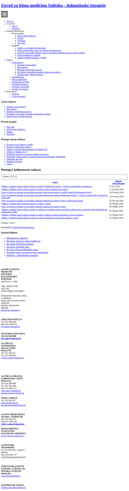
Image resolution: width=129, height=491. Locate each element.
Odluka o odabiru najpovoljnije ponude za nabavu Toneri (26, 204)
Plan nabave (22, 67)
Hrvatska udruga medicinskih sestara (22, 250)
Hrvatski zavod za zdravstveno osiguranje (27, 252)
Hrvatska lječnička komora (20, 244)
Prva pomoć (11, 91)
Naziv (55, 182)
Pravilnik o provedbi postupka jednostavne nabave (39, 72)
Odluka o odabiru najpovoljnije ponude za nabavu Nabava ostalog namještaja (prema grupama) (42, 215)
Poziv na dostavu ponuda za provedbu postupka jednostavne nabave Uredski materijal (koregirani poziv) (46, 192)
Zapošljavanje (18, 77)
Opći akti (21, 43)
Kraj (32, 227)
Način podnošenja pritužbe (28, 55)
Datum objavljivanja (118, 182)
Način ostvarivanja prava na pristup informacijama (39, 50)
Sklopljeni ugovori (14, 159)
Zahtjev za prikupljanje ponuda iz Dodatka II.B (26, 149)
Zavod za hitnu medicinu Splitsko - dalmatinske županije (53, 5)
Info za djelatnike (19, 79)
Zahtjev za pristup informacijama (31, 48)
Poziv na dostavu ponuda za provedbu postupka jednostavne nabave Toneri (33, 206)
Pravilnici (21, 41)
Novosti (9, 21)
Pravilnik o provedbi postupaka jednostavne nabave (28, 114)
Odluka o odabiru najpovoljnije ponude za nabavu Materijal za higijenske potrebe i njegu (39, 218)
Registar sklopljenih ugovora (29, 70)
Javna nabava (17, 62)
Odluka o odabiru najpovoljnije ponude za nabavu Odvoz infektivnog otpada (34, 189)
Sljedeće (26, 227)
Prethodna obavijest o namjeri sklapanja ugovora (27, 154)
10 (22, 227)
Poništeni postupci (14, 161)
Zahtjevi (15, 45)
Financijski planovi (20, 84)
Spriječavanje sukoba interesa (30, 74)
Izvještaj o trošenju (20, 89)
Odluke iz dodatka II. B (16, 152)
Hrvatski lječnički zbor (17, 247)
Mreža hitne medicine (26, 36)
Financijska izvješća (20, 82)
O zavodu (10, 24)
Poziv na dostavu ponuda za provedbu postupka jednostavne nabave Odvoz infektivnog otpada (42, 201)
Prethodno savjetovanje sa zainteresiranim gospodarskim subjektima (35, 157)
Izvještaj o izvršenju (20, 87)
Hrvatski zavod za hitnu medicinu (23, 241)
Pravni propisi (18, 33)
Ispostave (16, 28)
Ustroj (14, 26)
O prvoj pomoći (18, 96)
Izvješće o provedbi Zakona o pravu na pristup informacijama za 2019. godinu (51, 53)
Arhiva (9, 164)
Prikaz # (7, 176)
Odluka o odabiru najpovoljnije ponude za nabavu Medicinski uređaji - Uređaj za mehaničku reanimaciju (46, 186)
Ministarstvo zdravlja (17, 238)
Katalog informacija (15, 31)
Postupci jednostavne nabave (18, 147)
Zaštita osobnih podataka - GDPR (31, 58)
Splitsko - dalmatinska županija (22, 255)
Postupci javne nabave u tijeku (19, 144)
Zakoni (20, 38)
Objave (9, 60)
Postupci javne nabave (26, 65)
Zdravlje (15, 94)
